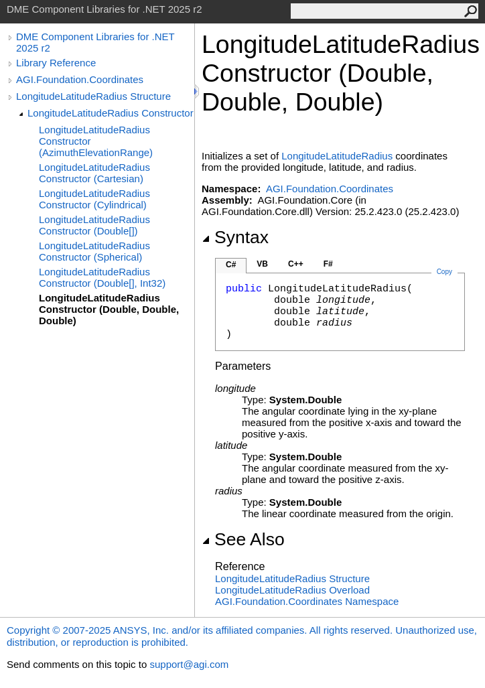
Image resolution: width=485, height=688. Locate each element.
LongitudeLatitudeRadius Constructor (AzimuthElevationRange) (96, 141)
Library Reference (56, 62)
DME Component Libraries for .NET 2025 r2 (95, 42)
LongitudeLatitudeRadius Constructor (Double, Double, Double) (109, 309)
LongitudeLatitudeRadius (337, 155)
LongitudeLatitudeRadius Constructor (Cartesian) (94, 172)
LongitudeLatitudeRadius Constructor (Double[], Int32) (102, 277)
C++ (295, 264)
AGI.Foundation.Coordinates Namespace (307, 601)
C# (231, 264)
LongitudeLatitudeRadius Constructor (110, 113)
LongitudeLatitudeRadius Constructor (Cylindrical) (94, 199)
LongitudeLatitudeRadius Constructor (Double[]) (94, 225)
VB (262, 264)
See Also (243, 539)
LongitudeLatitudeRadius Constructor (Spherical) (94, 251)
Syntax (235, 237)
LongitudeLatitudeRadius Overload (292, 590)
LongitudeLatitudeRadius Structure (93, 96)
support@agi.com (188, 664)
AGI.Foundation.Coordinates (79, 79)
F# (328, 264)
